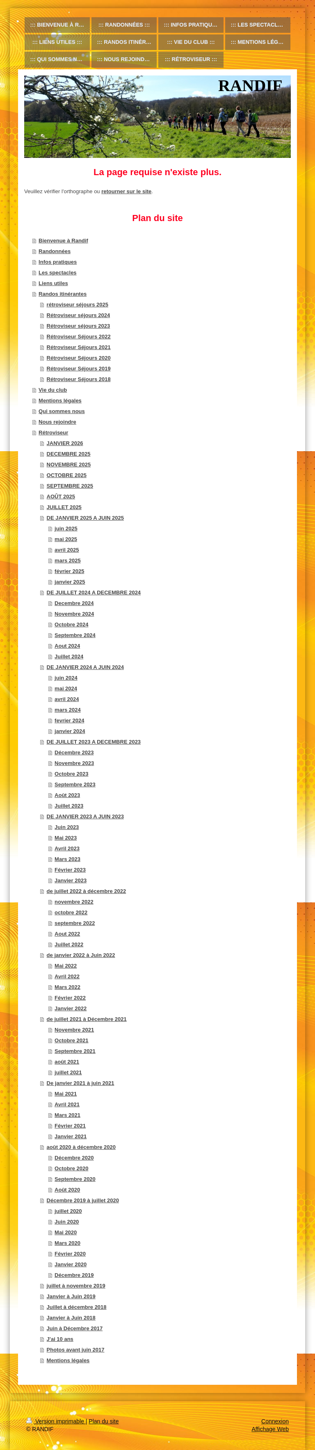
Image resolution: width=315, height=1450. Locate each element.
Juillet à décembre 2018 (77, 1307)
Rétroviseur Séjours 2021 (79, 347)
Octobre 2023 (71, 774)
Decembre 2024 (74, 603)
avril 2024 (67, 699)
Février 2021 (70, 1126)
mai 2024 (66, 688)
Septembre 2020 (75, 1179)
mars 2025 (68, 560)
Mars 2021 (67, 1115)
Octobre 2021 (71, 1040)
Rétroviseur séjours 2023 (78, 326)
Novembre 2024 (74, 614)
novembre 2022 (74, 902)
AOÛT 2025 (61, 496)
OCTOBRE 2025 (67, 475)
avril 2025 (67, 550)
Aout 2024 (67, 646)
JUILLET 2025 (64, 507)
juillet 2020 (68, 1211)
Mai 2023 (66, 838)
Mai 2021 (66, 1094)
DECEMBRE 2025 (69, 454)
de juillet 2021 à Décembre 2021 (87, 1019)
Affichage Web (270, 1429)
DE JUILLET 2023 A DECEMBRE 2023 (94, 742)
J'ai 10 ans (60, 1339)
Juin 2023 (67, 827)
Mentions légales (60, 400)
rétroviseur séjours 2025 (77, 304)
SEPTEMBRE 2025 (70, 486)
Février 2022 (70, 998)
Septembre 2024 (75, 635)
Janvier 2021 (71, 1136)
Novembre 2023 (74, 763)
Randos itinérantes (63, 294)
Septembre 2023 (75, 784)
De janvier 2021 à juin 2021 (80, 1083)
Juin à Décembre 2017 (75, 1328)
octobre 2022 (71, 912)
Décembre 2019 (74, 1275)
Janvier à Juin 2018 (71, 1318)
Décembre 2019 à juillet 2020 (83, 1200)
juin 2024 (66, 678)
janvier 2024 (70, 731)
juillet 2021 (68, 1072)
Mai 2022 (66, 966)
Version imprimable (56, 1421)
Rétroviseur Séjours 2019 (79, 368)
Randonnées (55, 251)
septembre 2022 (75, 923)
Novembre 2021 (74, 1030)
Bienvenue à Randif (63, 240)
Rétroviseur (53, 432)
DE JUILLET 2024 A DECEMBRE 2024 (94, 592)
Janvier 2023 (71, 880)
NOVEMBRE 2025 (69, 464)
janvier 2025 (70, 582)
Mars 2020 (67, 1243)
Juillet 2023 (69, 806)
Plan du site (104, 1421)
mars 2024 (68, 710)
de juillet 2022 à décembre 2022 (86, 891)
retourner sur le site (126, 191)
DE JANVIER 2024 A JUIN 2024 (85, 667)
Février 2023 (70, 870)
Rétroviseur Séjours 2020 (79, 358)
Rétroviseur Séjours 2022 (79, 336)
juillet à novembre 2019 (76, 1286)
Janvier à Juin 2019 (71, 1296)
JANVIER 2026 (65, 443)
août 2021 (67, 1062)
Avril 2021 (67, 1104)
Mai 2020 (66, 1232)
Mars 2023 (67, 859)
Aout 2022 (67, 934)
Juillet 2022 (69, 944)
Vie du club (53, 390)
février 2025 (69, 571)
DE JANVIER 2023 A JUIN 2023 (85, 816)
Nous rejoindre (57, 422)
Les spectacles (58, 272)
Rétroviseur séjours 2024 (78, 315)
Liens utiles (53, 283)
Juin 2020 (67, 1222)
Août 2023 (67, 795)
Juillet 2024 (69, 656)
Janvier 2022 (71, 1008)
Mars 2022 (67, 987)
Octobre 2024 (71, 624)
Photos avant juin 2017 (76, 1350)
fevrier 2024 (69, 720)
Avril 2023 (67, 848)
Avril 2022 (67, 976)
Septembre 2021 (75, 1051)
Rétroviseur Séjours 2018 (79, 379)
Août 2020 (67, 1190)
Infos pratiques (58, 262)
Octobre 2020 (71, 1168)
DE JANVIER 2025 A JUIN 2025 (85, 518)
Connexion (275, 1421)
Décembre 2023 (74, 752)
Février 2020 (70, 1254)
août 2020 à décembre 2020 (81, 1147)
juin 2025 (66, 528)
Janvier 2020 (71, 1264)
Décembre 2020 (74, 1158)
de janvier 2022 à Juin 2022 (81, 955)
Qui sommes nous (62, 411)
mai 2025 (66, 539)
